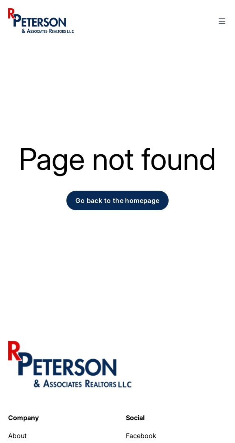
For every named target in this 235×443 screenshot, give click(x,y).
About (17, 436)
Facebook (141, 436)
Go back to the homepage (117, 200)
